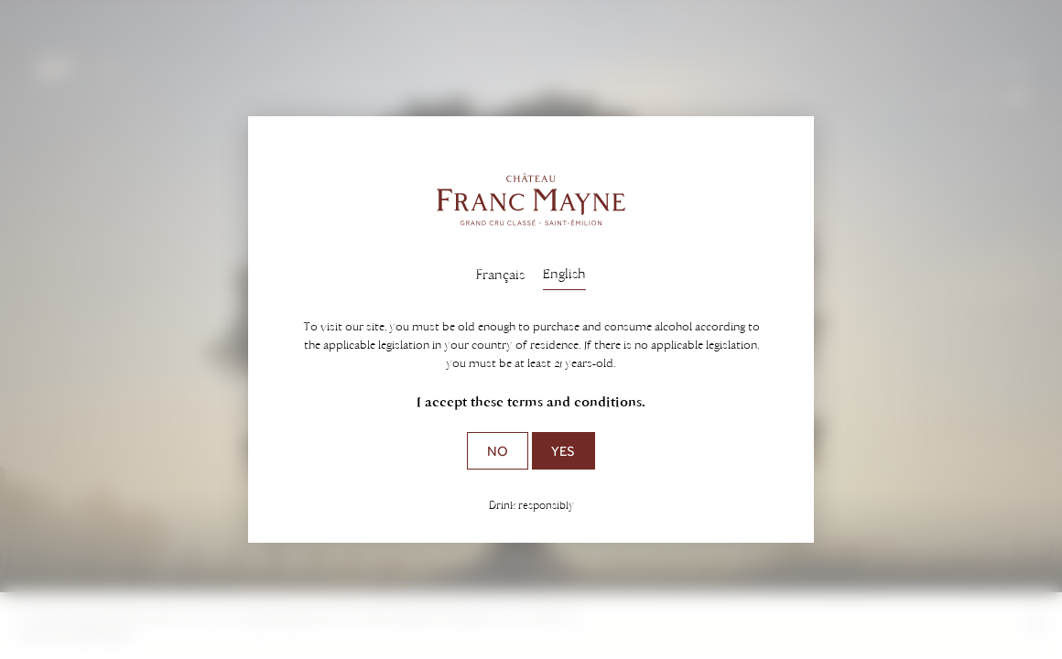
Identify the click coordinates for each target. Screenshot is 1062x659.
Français (500, 274)
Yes (563, 450)
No (497, 450)
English (564, 273)
